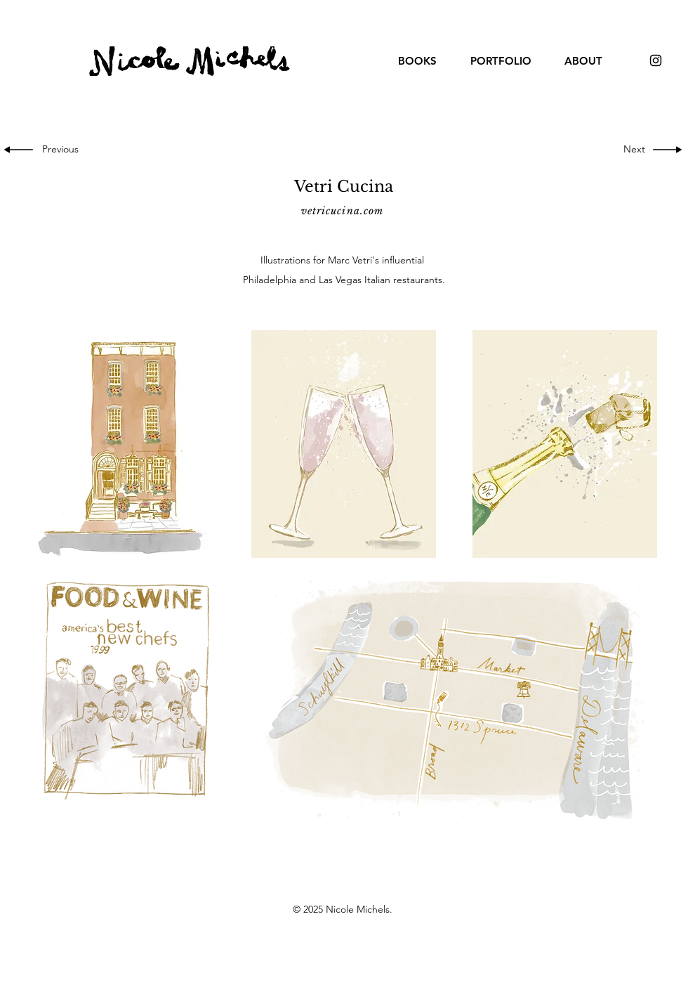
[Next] (630, 150)
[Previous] (63, 150)
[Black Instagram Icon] (655, 60)
